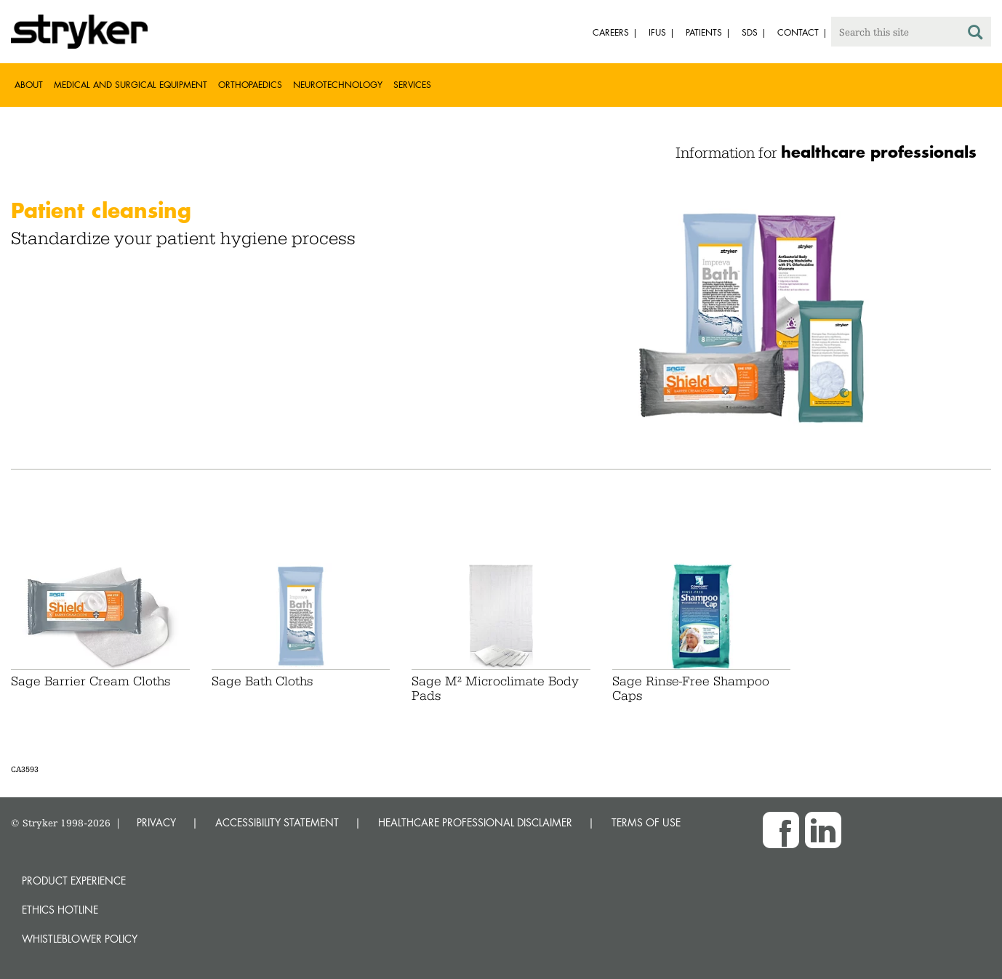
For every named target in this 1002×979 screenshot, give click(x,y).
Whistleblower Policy (79, 939)
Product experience (74, 880)
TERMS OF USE (646, 822)
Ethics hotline (60, 909)
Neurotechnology (337, 84)
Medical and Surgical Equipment (130, 84)
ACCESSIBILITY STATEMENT (277, 822)
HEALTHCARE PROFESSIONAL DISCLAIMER (475, 822)
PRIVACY (156, 822)
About (29, 84)
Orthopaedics (250, 84)
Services (412, 84)
